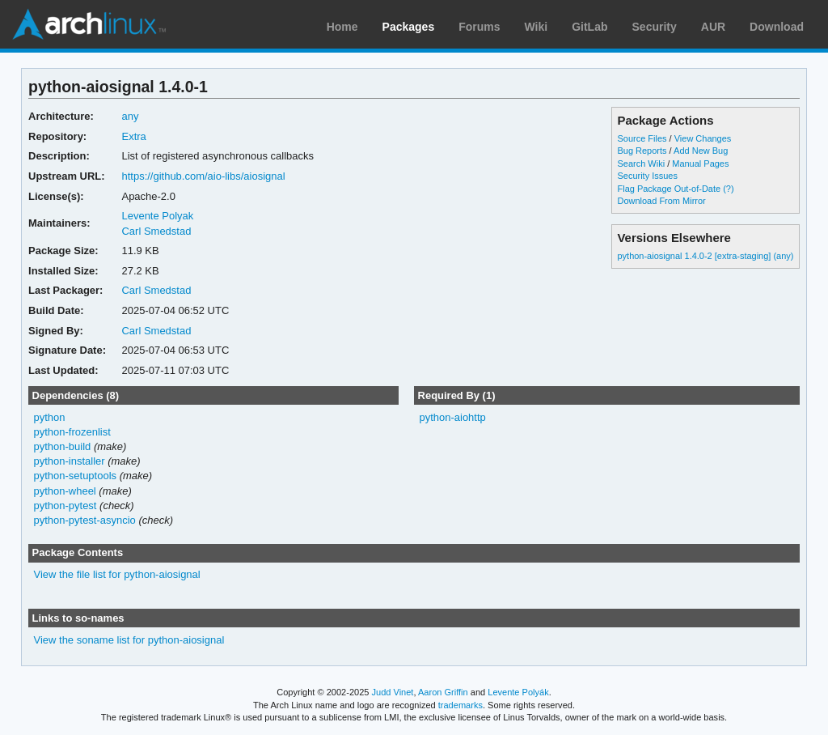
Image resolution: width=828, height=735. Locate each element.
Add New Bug (701, 150)
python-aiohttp (452, 417)
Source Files (641, 138)
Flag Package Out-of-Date (668, 188)
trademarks (460, 705)
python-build (62, 446)
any (129, 116)
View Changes (703, 138)
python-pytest (65, 505)
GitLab (589, 26)
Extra (133, 136)
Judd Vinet (393, 692)
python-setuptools (75, 475)
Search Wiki (641, 163)
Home (342, 26)
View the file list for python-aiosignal (117, 574)
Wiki (536, 26)
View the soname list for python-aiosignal (129, 640)
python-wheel (65, 491)
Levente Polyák (518, 692)
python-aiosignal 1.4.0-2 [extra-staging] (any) (705, 256)
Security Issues (647, 176)
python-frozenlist (72, 432)
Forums (479, 26)
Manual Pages (700, 163)
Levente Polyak (157, 216)
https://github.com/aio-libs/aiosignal (203, 176)
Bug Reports (641, 150)
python (49, 417)
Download (777, 26)
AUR (713, 26)
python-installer (69, 461)
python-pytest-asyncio (85, 520)
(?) (728, 188)
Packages (408, 26)
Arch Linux (89, 24)
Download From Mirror (661, 201)
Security (654, 26)
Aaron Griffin (443, 692)
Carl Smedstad (156, 231)
